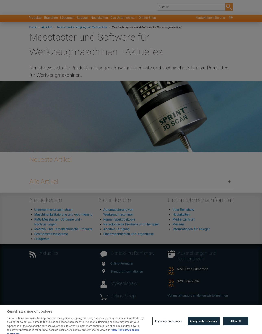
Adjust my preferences (168, 325)
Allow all (235, 325)
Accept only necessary (203, 325)
